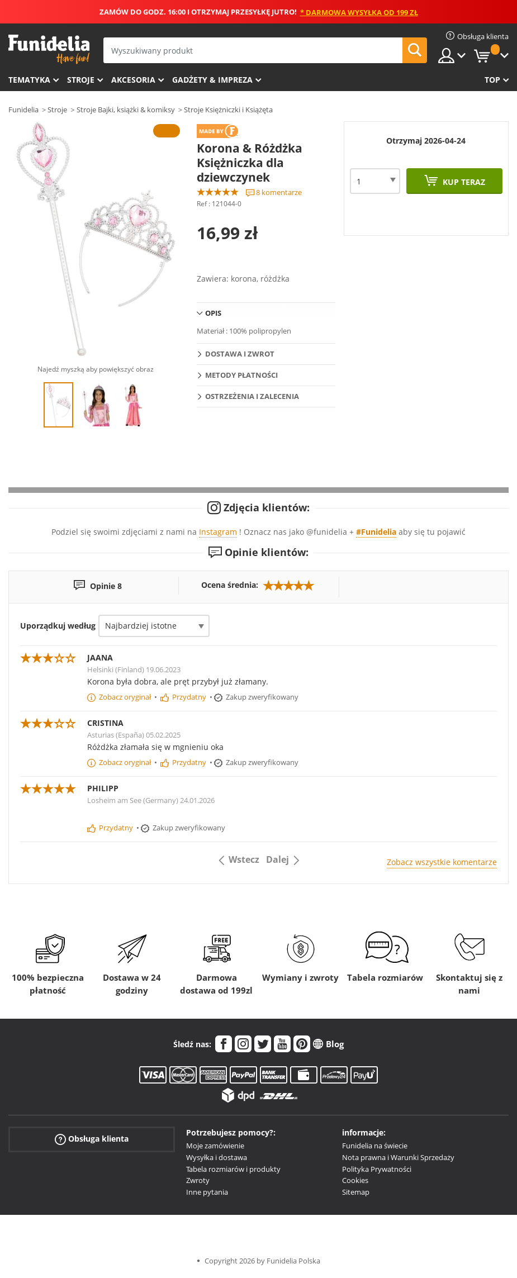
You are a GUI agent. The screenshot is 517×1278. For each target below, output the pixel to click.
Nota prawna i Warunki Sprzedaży (398, 1157)
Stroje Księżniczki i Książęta (228, 109)
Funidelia (23, 109)
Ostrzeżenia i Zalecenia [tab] (252, 396)
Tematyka (29, 79)
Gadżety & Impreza (212, 79)
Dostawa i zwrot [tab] (239, 354)
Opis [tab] (213, 313)
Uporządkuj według (58, 625)
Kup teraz (462, 182)
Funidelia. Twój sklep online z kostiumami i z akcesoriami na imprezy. (48, 49)
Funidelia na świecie (374, 1146)
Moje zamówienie (215, 1146)
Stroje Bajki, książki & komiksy (126, 109)
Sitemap (355, 1192)
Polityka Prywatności (376, 1169)
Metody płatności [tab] (241, 375)
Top (492, 79)
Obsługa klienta (92, 1139)
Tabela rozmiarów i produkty (233, 1169)
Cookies (355, 1180)
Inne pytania (207, 1192)
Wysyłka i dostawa (216, 1157)
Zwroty (198, 1180)
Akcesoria (133, 79)
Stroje (80, 79)
